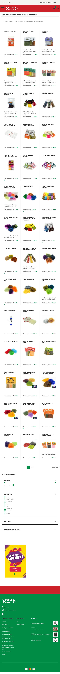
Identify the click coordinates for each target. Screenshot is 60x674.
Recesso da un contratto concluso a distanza (7, 638)
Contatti (4, 656)
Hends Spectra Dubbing (11, 434)
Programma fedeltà (7, 653)
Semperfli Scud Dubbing (11, 93)
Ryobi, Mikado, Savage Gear (38, 623)
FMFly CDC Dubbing (28, 279)
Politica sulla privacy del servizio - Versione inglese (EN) (7, 649)
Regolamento (5, 624)
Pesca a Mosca (19, 21)
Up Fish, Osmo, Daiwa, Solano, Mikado (40, 634)
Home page (4, 21)
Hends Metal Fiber (28, 434)
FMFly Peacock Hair (47, 93)
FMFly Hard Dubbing (9, 248)
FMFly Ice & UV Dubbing (10, 341)
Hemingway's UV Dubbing (49, 31)
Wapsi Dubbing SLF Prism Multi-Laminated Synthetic (30, 219)
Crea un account (21, 624)
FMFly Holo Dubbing (47, 310)
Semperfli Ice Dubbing (48, 155)
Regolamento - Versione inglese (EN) (8, 628)
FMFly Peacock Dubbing (48, 248)
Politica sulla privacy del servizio (7, 644)
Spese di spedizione (6, 631)
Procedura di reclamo (7, 634)
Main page (4, 621)
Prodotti (11, 21)
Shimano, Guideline (35, 640)
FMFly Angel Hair (28, 186)
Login (18, 621)
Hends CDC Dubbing (9, 31)
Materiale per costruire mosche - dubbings (35, 21)
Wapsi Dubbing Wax (9, 310)
